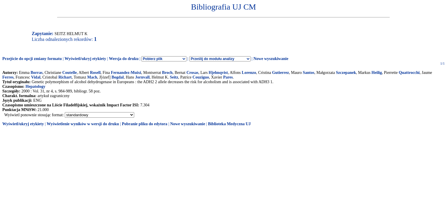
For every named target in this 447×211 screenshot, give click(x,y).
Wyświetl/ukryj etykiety (85, 59)
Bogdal (118, 77)
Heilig (376, 72)
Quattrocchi (409, 72)
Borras (36, 72)
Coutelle (69, 72)
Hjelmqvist (218, 72)
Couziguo (201, 77)
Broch (167, 72)
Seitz (174, 77)
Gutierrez (280, 72)
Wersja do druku (124, 59)
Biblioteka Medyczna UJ (229, 124)
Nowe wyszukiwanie (270, 59)
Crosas (192, 72)
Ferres (8, 77)
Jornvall (142, 77)
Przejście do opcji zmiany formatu (32, 59)
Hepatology (35, 86)
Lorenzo (249, 72)
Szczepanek (346, 72)
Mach (92, 77)
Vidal (35, 77)
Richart (65, 77)
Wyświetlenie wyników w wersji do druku (83, 124)
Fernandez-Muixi (126, 72)
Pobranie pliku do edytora (144, 124)
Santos (309, 72)
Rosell (95, 72)
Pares (228, 77)
